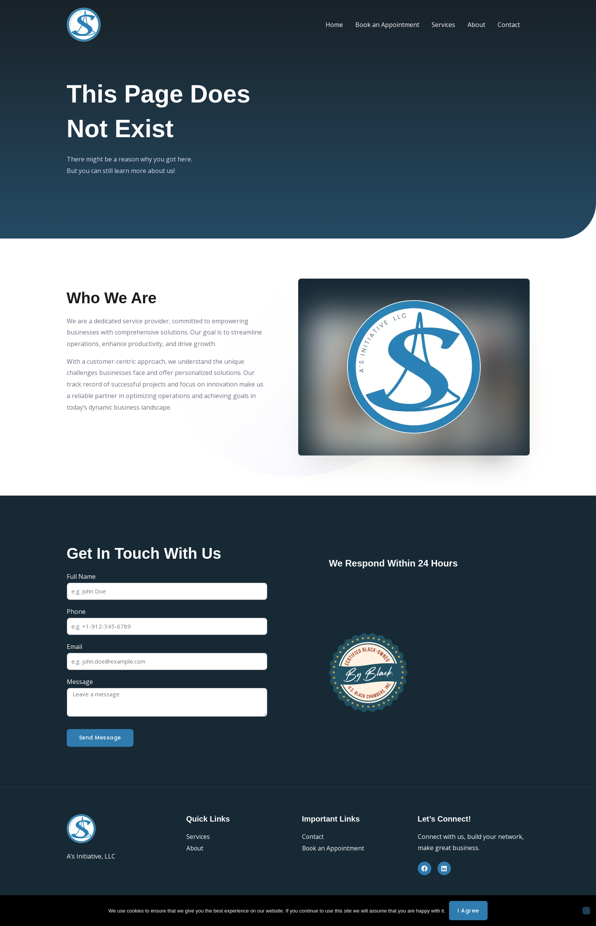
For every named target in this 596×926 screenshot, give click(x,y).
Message (80, 682)
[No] (586, 910)
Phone (76, 611)
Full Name (81, 576)
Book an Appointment (387, 24)
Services (443, 24)
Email (74, 647)
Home (334, 24)
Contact (509, 24)
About (476, 24)
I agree (468, 910)
